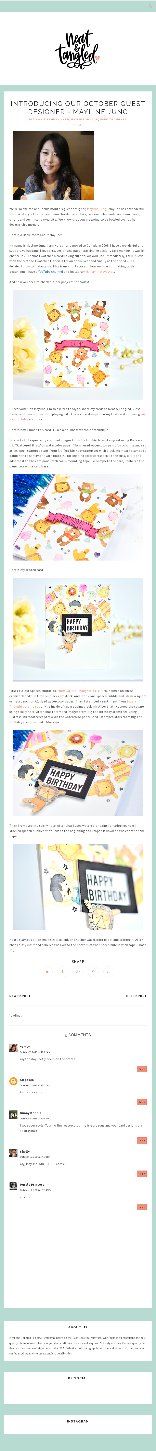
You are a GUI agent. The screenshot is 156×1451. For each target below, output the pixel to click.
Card (65, 119)
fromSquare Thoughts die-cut (80, 691)
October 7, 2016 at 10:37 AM (35, 1085)
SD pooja (27, 1080)
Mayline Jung (96, 209)
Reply (142, 1069)
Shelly (25, 1151)
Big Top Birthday (44, 119)
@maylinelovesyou (100, 271)
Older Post (136, 996)
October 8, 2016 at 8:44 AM (34, 1118)
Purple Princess (32, 1185)
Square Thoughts (111, 119)
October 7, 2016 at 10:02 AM (35, 1052)
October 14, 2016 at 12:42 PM (36, 1190)
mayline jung (82, 119)
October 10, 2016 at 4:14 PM (35, 1157)
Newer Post (20, 996)
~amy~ (25, 1047)
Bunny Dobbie (30, 1113)
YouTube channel (50, 271)
